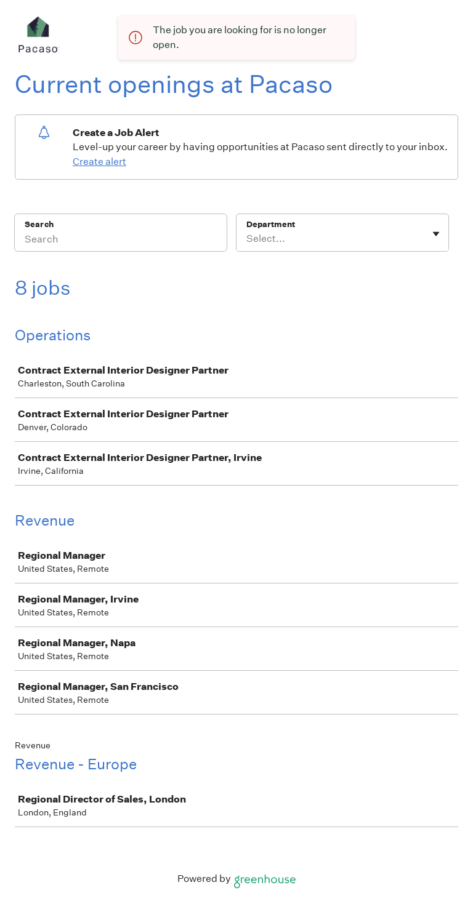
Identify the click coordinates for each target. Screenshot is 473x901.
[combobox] (247, 239)
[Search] (121, 240)
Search (39, 224)
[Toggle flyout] (436, 233)
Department (270, 224)
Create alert (99, 161)
